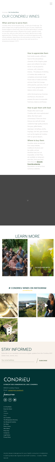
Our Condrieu (7, 417)
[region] (27, 257)
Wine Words (7, 428)
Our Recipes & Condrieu (10, 422)
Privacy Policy (7, 437)
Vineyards (6, 413)
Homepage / (5, 12)
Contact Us (6, 433)
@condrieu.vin (27, 290)
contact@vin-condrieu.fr (15, 390)
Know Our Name (8, 409)
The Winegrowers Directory (11, 420)
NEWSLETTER (9, 395)
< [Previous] (46, 254)
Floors (5, 415)
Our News (6, 424)
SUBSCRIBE (43, 360)
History (5, 411)
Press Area (6, 430)
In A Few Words (7, 407)
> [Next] (46, 256)
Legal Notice (7, 435)
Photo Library (7, 426)
